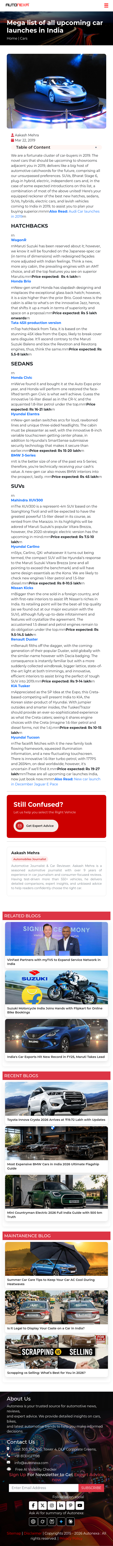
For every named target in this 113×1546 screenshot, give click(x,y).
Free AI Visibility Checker (36, 1469)
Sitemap (14, 1533)
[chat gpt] (33, 1521)
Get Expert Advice (35, 826)
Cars (24, 38)
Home (12, 38)
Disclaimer (33, 1533)
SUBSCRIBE (91, 1488)
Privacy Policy (71, 1538)
